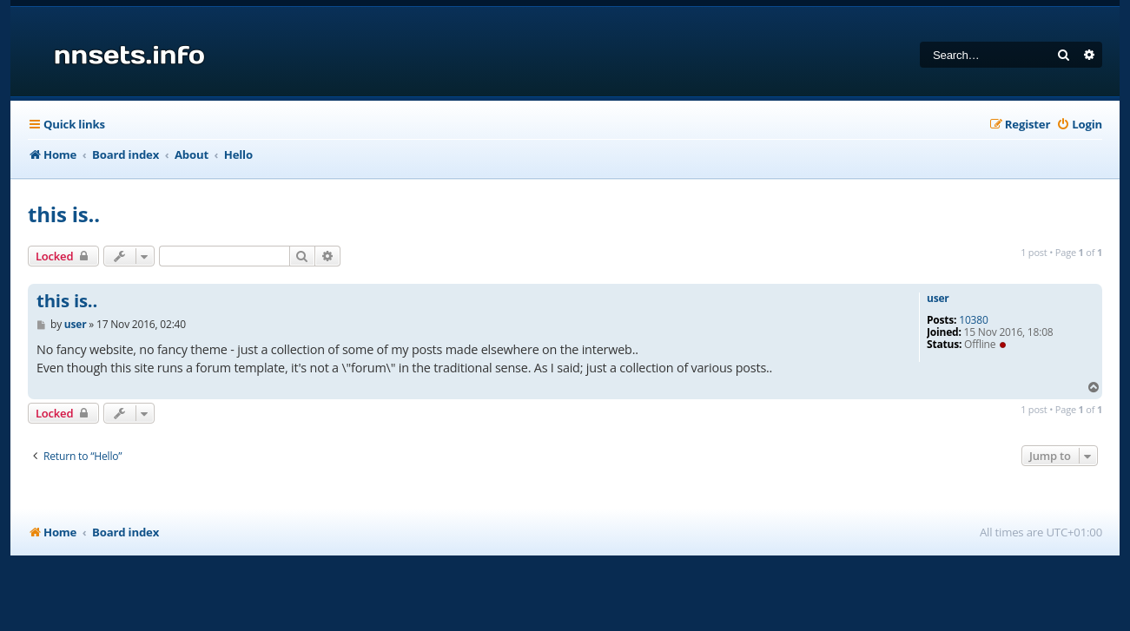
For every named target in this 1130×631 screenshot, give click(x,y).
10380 (973, 320)
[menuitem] (1079, 124)
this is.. (64, 214)
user (938, 298)
